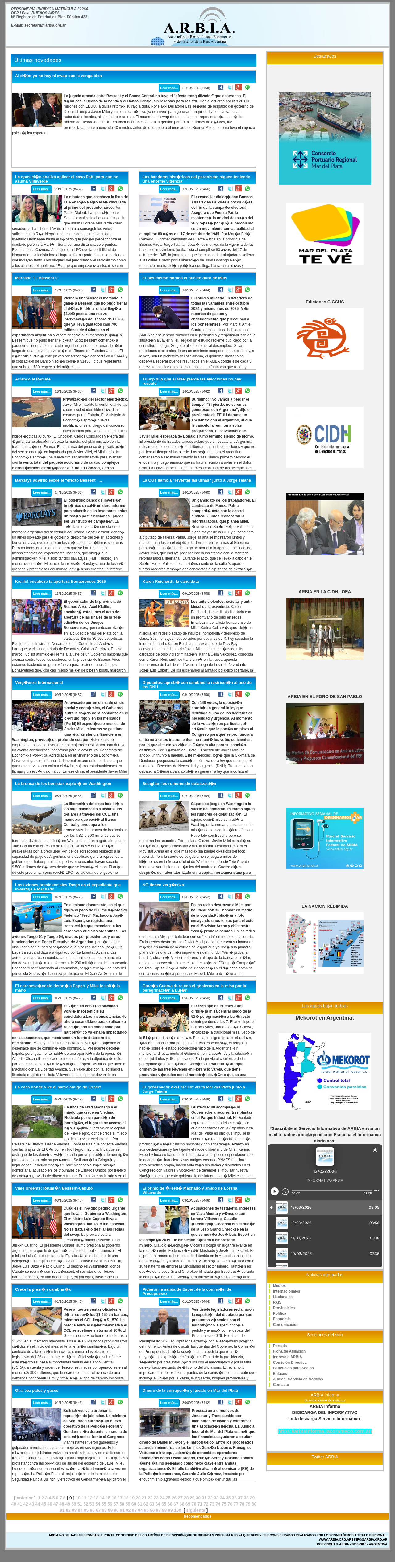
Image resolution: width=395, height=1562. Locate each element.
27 (180, 1497)
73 (212, 1504)
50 (73, 1504)
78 (241, 1504)
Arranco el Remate (33, 379)
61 (139, 1504)
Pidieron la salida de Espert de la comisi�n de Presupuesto (187, 1291)
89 (110, 1510)
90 (116, 1510)
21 (144, 1497)
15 (108, 1497)
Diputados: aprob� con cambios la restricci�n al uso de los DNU (197, 684)
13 (96, 1497)
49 (67, 1504)
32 (210, 1497)
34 (222, 1497)
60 (133, 1504)
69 (187, 1504)
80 (254, 1504)
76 (229, 1504)
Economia (282, 1319)
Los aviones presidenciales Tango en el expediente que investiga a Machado (68, 887)
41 (19, 1504)
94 (140, 1510)
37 (240, 1497)
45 (43, 1504)
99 (170, 1510)
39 (252, 1497)
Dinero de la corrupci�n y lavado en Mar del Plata (190, 1390)
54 (97, 1504)
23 (156, 1497)
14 (102, 1497)
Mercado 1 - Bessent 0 (36, 278)
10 (78, 1497)
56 (109, 1504)
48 (61, 1504)
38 (246, 1497)
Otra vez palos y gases (36, 1390)
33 (216, 1497)
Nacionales (283, 1297)
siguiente (195, 1510)
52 (85, 1504)
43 (31, 1504)
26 (174, 1497)
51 (79, 1504)
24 (162, 1497)
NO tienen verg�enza (163, 885)
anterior (25, 1497)
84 (80, 1510)
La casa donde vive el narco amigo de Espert (58, 1087)
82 (68, 1510)
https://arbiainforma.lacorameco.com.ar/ (325, 1431)
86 (92, 1510)
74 (217, 1504)
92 (128, 1510)
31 (204, 1497)
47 (55, 1504)
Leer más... (169, 88)
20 (138, 1497)
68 (182, 1504)
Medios (279, 1286)
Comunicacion (286, 1324)
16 (114, 1497)
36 (234, 1497)
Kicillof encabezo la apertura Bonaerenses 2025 (60, 581)
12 (90, 1497)
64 (158, 1504)
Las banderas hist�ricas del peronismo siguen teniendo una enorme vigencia (197, 179)
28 (186, 1497)
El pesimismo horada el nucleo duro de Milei (185, 278)
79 (248, 1504)
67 (175, 1504)
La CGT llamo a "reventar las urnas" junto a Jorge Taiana (197, 480)
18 (126, 1497)
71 (200, 1504)
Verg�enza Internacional (39, 682)
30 (198, 1497)
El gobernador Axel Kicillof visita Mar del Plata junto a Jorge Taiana (194, 1089)
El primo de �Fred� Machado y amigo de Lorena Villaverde (190, 1190)
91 (122, 1510)
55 (104, 1504)
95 (146, 1510)
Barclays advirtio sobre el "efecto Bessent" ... (58, 480)
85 (86, 1510)
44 (37, 1504)
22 (150, 1497)
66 (170, 1504)
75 (224, 1504)
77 (236, 1504)
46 (49, 1504)
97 (158, 1510)
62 (145, 1504)
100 (177, 1510)
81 (62, 1510)
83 (74, 1510)
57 (115, 1504)
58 (121, 1504)
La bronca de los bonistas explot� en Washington (63, 784)
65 (163, 1504)
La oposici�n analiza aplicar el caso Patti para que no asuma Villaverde (66, 179)
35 (228, 1497)
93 (134, 1510)
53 (91, 1504)
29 (192, 1497)
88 (104, 1510)
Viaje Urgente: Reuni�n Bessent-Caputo (54, 1188)
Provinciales (284, 1308)
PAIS (277, 1302)
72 (206, 1504)
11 (84, 1497)
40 (13, 1504)
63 (151, 1504)
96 (152, 1510)
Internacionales (286, 1291)
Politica (279, 1313)
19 (132, 1497)
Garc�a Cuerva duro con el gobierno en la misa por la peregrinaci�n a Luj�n (194, 988)
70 (194, 1504)
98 (164, 1510)
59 (127, 1504)
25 (168, 1497)
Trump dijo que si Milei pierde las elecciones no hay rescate (192, 381)
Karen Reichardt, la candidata (171, 581)
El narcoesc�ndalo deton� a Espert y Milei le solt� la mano (67, 988)
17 (120, 1497)
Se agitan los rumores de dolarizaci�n (179, 784)
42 (25, 1504)
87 (98, 1510)
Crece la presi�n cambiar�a (43, 1289)
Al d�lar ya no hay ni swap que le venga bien (58, 76)
